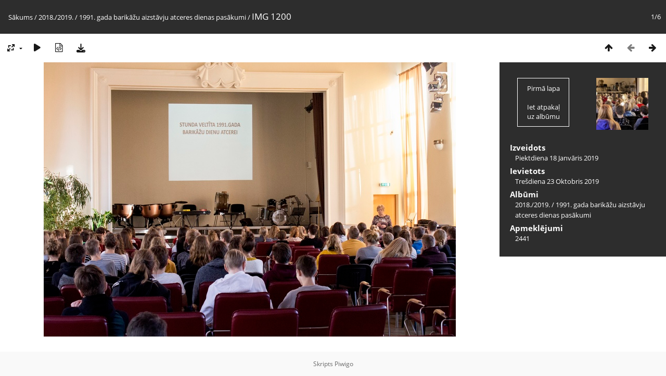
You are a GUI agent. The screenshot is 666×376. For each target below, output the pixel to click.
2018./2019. (56, 17)
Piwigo (344, 363)
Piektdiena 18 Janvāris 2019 (556, 158)
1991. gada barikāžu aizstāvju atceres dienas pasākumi (162, 17)
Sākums (20, 17)
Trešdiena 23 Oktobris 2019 (557, 181)
